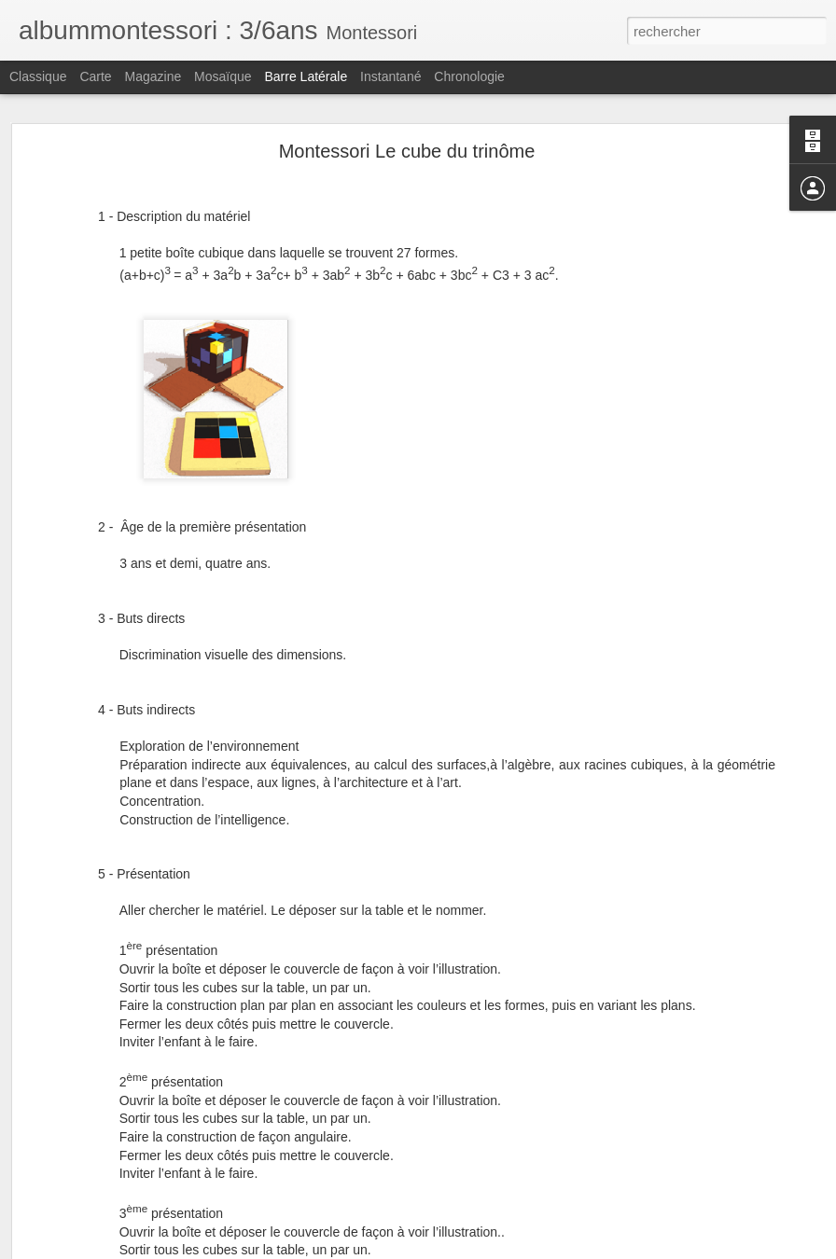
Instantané (390, 76)
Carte (95, 76)
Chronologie (469, 76)
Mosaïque (222, 76)
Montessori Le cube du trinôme (407, 151)
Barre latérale (305, 76)
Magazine (153, 76)
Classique (37, 76)
